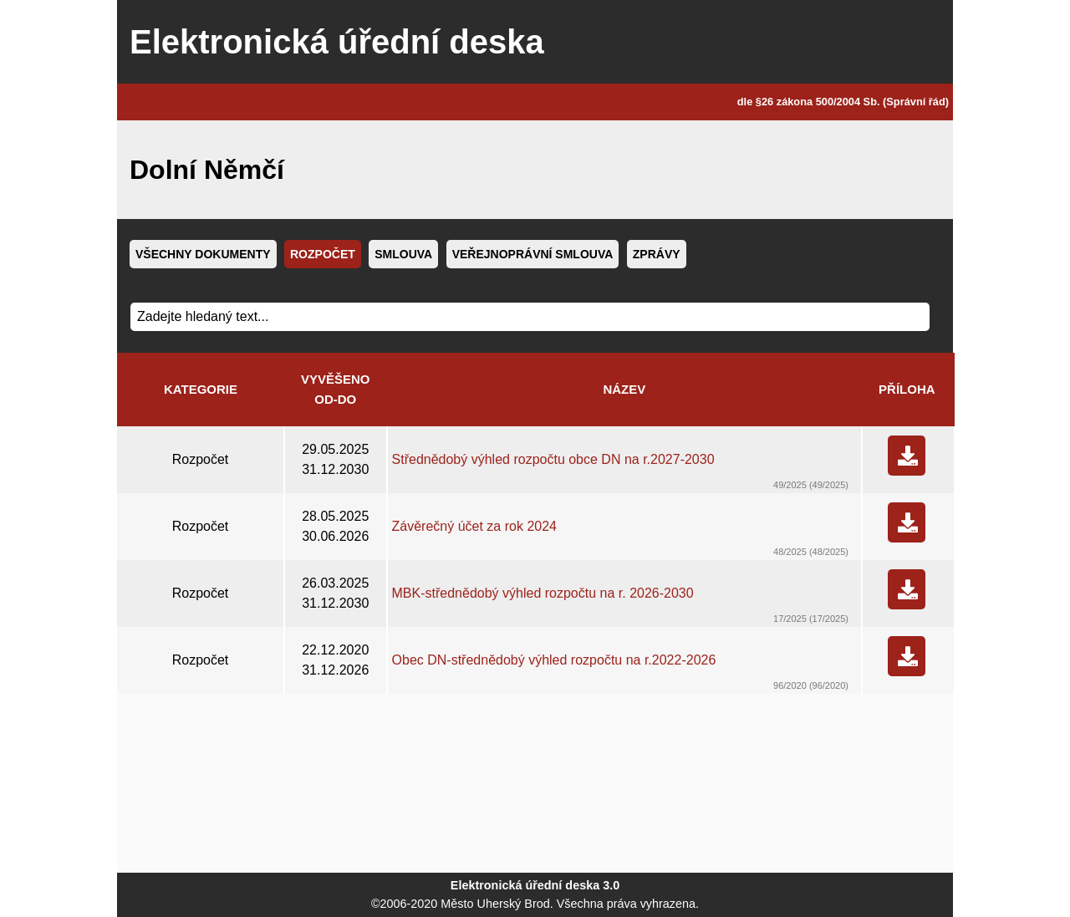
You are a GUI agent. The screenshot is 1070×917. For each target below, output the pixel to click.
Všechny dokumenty (203, 254)
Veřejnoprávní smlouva (533, 254)
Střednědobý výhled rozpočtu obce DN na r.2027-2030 (553, 459)
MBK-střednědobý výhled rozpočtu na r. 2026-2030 (543, 593)
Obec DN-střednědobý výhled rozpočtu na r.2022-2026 (554, 660)
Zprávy (656, 254)
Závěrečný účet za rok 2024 (474, 526)
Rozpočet (322, 254)
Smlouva (403, 254)
